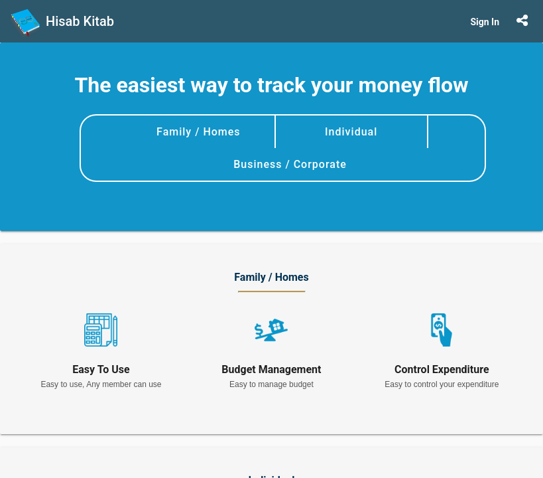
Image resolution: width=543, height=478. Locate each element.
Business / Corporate (290, 164)
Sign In (484, 22)
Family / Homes (198, 131)
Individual (351, 131)
